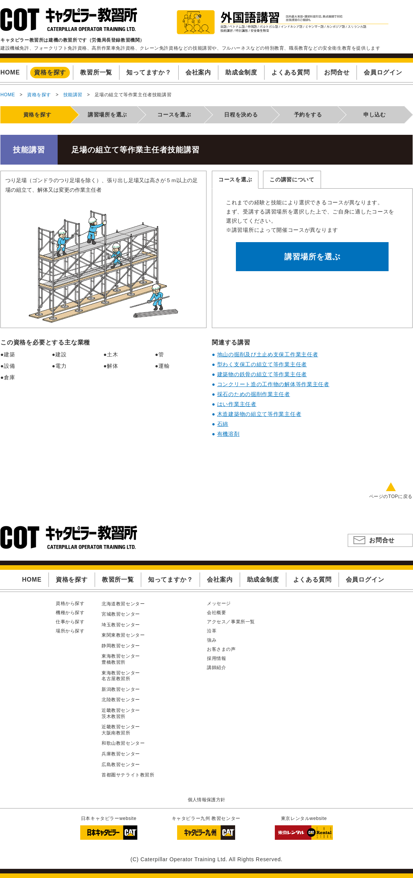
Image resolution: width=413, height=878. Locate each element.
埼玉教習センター (121, 624)
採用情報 (216, 658)
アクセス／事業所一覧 (231, 621)
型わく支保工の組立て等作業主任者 (262, 364)
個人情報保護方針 (207, 799)
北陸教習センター (121, 699)
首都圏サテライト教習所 (128, 775)
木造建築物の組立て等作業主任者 (259, 414)
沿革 (211, 631)
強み (211, 640)
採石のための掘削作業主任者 (253, 394)
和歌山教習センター (123, 743)
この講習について (292, 179)
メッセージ (219, 603)
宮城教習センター (121, 614)
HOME (7, 94)
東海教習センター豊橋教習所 (121, 659)
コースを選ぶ (235, 179)
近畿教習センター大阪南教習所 (121, 730)
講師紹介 (216, 667)
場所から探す (70, 631)
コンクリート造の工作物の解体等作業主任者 (273, 384)
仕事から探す (70, 621)
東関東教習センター (123, 635)
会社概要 (216, 612)
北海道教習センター (123, 603)
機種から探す (70, 612)
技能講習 (72, 94)
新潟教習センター (121, 689)
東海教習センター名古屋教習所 (121, 676)
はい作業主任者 (237, 404)
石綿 (222, 424)
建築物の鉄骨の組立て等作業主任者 (262, 374)
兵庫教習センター (121, 754)
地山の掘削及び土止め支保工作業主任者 (267, 354)
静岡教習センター (121, 645)
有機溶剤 (228, 434)
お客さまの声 (221, 649)
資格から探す (70, 603)
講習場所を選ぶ (312, 256)
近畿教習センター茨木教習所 (121, 713)
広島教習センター (121, 764)
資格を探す (39, 94)
